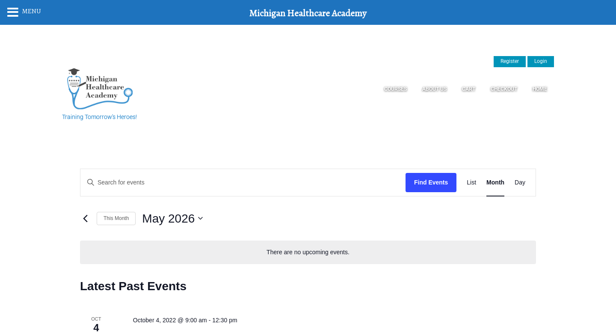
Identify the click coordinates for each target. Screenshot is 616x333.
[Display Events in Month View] (495, 182)
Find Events (431, 182)
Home (540, 89)
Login (540, 61)
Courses (395, 89)
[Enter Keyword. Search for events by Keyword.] (243, 182)
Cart (468, 89)
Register (509, 61)
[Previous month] (85, 218)
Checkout (504, 89)
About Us (434, 89)
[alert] (308, 252)
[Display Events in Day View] (520, 182)
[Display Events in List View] (471, 182)
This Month (116, 218)
